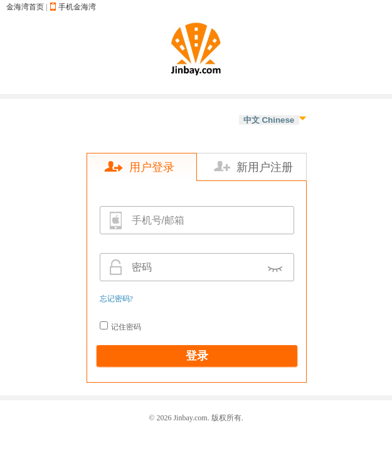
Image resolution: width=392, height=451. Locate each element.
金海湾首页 (25, 7)
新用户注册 (264, 167)
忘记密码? (116, 298)
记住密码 (126, 327)
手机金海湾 (77, 7)
